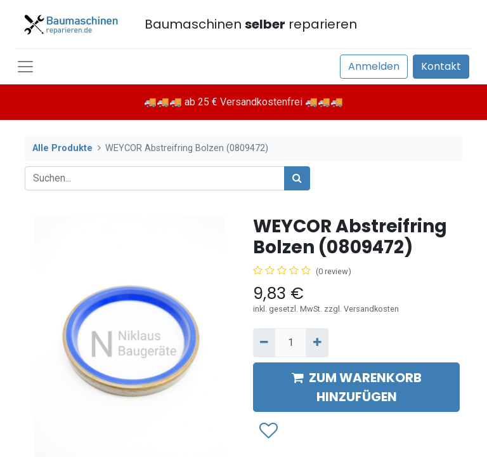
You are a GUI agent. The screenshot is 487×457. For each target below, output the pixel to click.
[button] (268, 431)
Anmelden (373, 66)
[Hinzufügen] (317, 342)
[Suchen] (297, 178)
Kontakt (441, 66)
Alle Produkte (62, 148)
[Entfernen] (264, 342)
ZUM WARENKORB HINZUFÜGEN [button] (357, 387)
